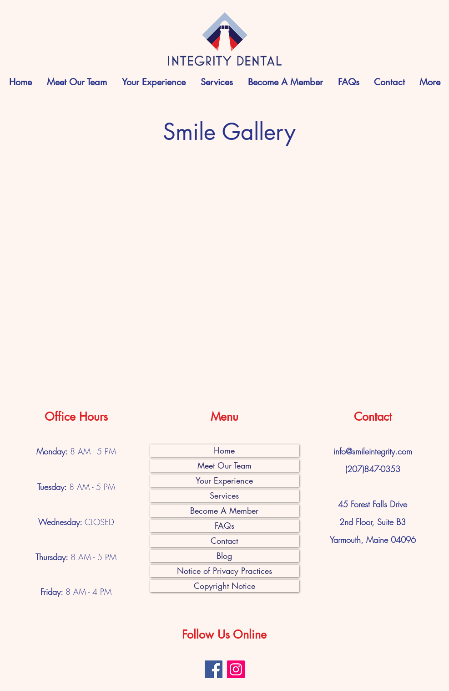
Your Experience (224, 480)
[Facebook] (213, 669)
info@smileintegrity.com (372, 451)
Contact (224, 540)
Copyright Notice (224, 585)
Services (224, 495)
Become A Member (224, 510)
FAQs (224, 525)
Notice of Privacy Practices (224, 570)
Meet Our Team (224, 465)
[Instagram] (236, 669)
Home (224, 450)
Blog (224, 555)
